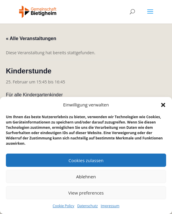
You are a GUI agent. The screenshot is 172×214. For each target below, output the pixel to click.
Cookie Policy (63, 205)
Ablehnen (86, 177)
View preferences (86, 193)
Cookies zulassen (86, 160)
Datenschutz (87, 205)
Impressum (110, 205)
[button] (163, 105)
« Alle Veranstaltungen (31, 38)
